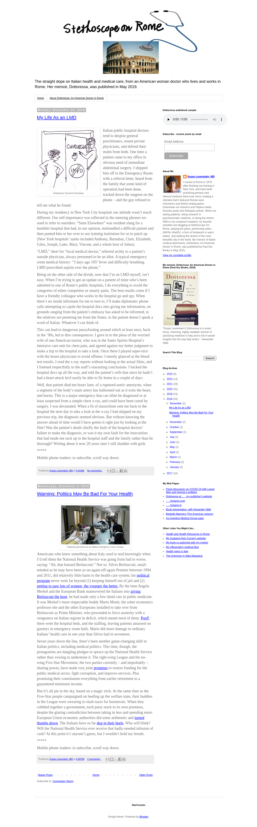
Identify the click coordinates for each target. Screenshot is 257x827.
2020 (170, 389)
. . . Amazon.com (175, 500)
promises (101, 668)
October (175, 427)
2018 (170, 398)
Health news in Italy (177, 551)
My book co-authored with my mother (187, 542)
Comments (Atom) (63, 781)
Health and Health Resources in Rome (188, 534)
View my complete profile (177, 255)
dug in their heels (110, 723)
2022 (170, 379)
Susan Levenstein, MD (201, 176)
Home (40, 98)
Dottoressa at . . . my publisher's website (189, 496)
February (175, 462)
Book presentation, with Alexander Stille (188, 509)
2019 (170, 394)
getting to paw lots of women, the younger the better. (77, 586)
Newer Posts (45, 775)
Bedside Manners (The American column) (189, 513)
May (172, 447)
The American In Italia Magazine (184, 555)
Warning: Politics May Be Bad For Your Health (85, 493)
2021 (170, 383)
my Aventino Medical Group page (185, 518)
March (174, 457)
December (176, 403)
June (173, 442)
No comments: (95, 470)
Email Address (173, 141)
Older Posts (146, 775)
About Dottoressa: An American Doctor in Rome (77, 98)
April (172, 452)
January (175, 467)
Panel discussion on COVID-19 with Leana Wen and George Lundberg (190, 491)
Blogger (144, 816)
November (176, 422)
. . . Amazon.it (174, 505)
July (172, 437)
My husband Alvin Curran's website (186, 538)
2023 (170, 373)
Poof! (145, 618)
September (176, 432)
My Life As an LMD (57, 117)
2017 (170, 473)
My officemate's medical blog (182, 547)
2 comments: (94, 759)
